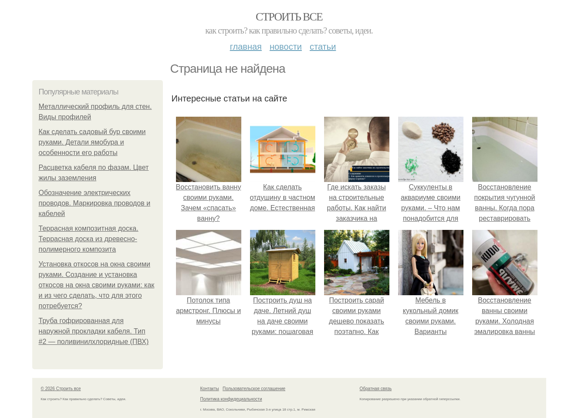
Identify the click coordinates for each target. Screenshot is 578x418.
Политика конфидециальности (231, 399)
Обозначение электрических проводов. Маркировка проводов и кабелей (95, 203)
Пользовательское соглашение (254, 388)
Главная (246, 46)
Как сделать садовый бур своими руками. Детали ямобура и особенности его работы (92, 142)
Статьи (323, 46)
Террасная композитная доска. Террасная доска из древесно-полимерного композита (89, 239)
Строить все (289, 16)
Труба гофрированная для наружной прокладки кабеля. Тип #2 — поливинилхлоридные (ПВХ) (94, 331)
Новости (286, 46)
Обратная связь (376, 388)
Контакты (209, 388)
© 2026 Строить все (61, 388)
